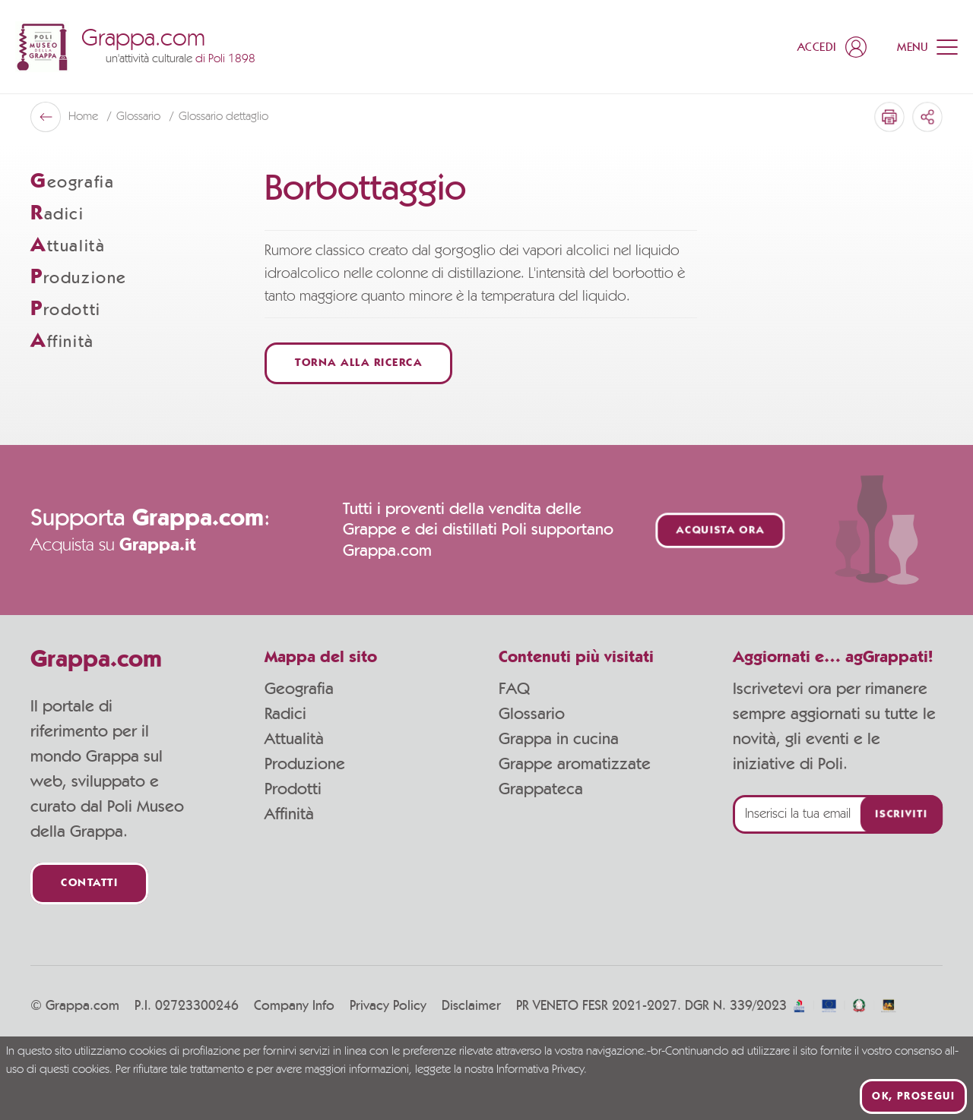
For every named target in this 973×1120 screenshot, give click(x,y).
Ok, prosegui (913, 1096)
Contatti (89, 883)
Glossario (532, 713)
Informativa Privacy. (541, 1070)
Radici (285, 713)
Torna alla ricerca (358, 363)
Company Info (294, 1006)
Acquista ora (720, 530)
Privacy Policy (388, 1006)
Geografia (299, 688)
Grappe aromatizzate (575, 764)
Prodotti (293, 789)
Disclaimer (471, 1006)
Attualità (294, 738)
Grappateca (541, 789)
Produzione (305, 764)
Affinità (289, 814)
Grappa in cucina (559, 738)
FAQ (514, 688)
